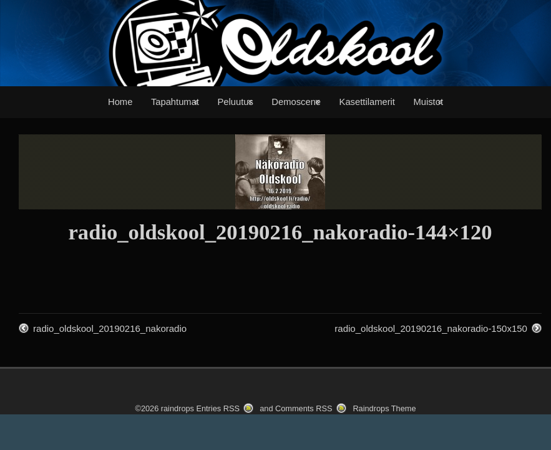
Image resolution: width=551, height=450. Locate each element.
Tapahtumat (175, 102)
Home (120, 102)
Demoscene (296, 102)
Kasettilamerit (367, 102)
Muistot (428, 102)
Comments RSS (303, 408)
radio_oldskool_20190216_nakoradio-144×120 (280, 232)
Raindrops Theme (384, 408)
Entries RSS (217, 408)
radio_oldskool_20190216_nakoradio (110, 328)
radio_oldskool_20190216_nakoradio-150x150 (430, 328)
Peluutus (235, 102)
